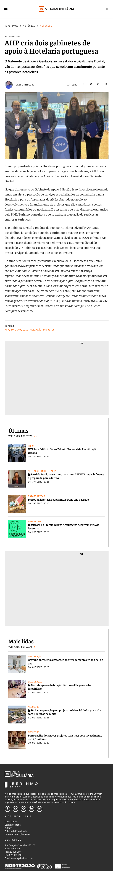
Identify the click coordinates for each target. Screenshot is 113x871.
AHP (7, 329)
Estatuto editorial (13, 825)
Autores (8, 828)
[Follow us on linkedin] (31, 809)
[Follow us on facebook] (7, 809)
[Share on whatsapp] (106, 85)
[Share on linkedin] (98, 85)
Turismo (16, 329)
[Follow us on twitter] (39, 809)
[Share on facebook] (83, 85)
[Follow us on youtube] (15, 809)
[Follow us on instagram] (23, 809)
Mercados (46, 25)
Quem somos (11, 821)
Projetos (49, 329)
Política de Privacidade (16, 831)
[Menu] (6, 8)
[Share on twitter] (91, 85)
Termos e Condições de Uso (18, 834)
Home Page (12, 25)
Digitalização (32, 329)
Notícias (29, 25)
